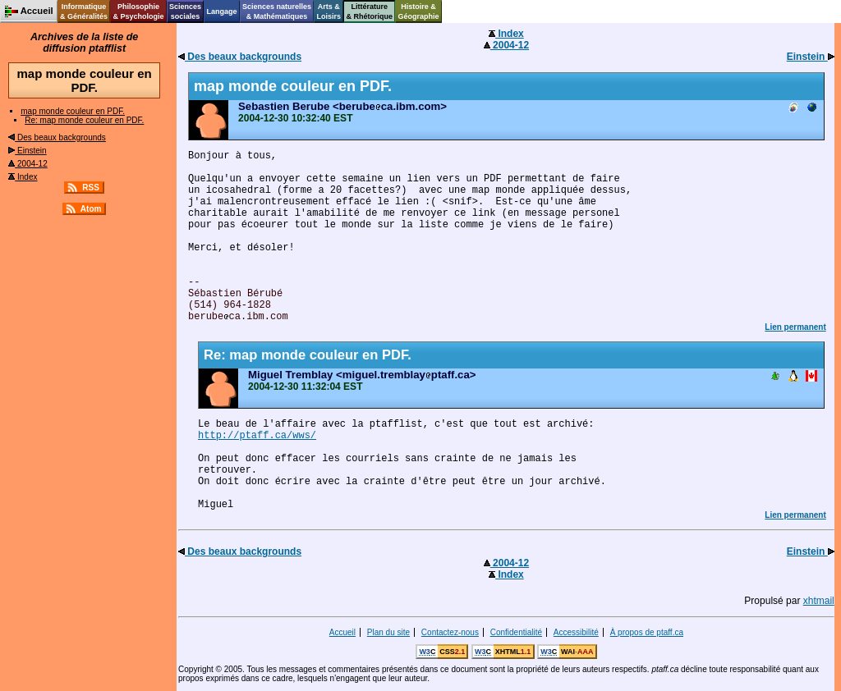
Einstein (27, 150)
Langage (221, 11)
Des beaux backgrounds (57, 137)
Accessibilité (576, 632)
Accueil (342, 632)
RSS (90, 187)
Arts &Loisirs (329, 11)
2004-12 (27, 163)
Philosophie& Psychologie (138, 11)
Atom (91, 208)
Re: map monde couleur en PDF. (84, 120)
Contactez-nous (450, 632)
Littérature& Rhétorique (370, 11)
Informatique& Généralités (84, 11)
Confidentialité (516, 632)
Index (22, 176)
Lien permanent (795, 327)
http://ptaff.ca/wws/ (257, 436)
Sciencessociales (185, 11)
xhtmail (818, 600)
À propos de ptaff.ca (646, 632)
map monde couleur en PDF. (73, 111)
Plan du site (388, 632)
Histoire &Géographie (418, 11)
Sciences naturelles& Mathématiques (276, 11)
